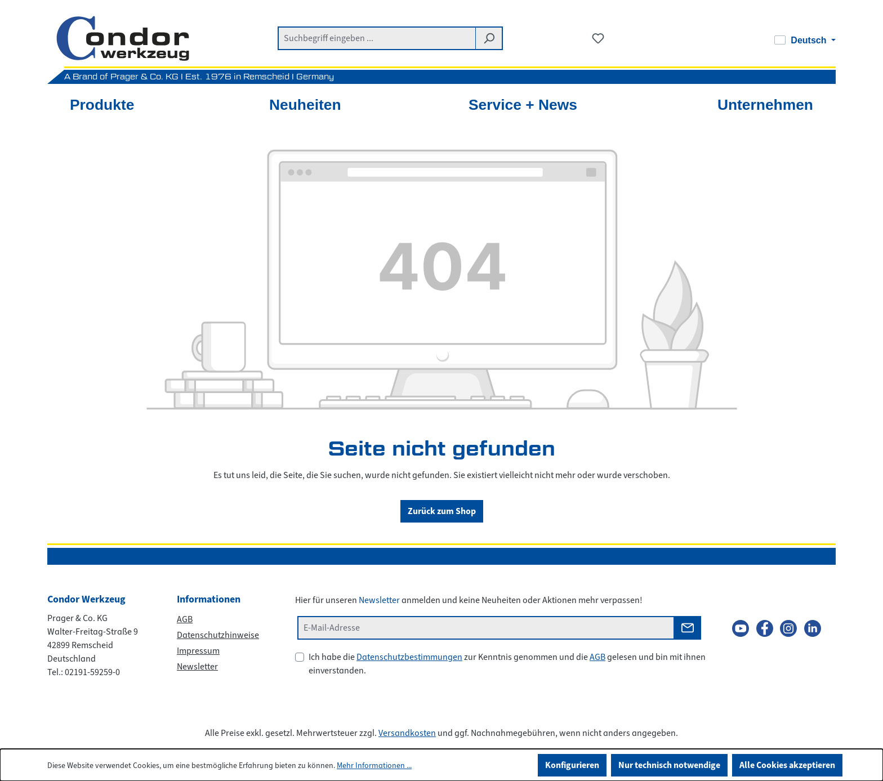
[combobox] (377, 38)
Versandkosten (407, 733)
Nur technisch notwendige (669, 765)
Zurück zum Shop (442, 511)
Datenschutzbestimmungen (409, 657)
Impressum (198, 651)
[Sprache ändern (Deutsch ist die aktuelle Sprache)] (805, 40)
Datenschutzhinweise (218, 635)
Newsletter (197, 666)
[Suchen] (489, 38)
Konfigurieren (572, 765)
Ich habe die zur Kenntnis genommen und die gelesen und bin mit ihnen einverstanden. (507, 663)
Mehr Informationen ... (374, 765)
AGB (185, 619)
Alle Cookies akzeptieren (787, 765)
